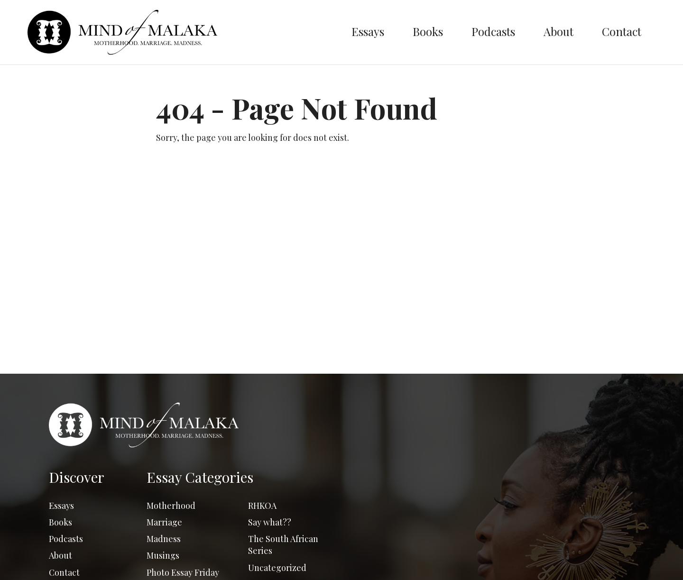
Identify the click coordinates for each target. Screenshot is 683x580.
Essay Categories (200, 477)
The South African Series (283, 544)
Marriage (164, 522)
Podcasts (493, 31)
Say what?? (269, 522)
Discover (76, 477)
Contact (621, 31)
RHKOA (262, 505)
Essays (367, 31)
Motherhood (171, 505)
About (558, 31)
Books (428, 31)
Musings (163, 555)
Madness (164, 538)
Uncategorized (277, 567)
